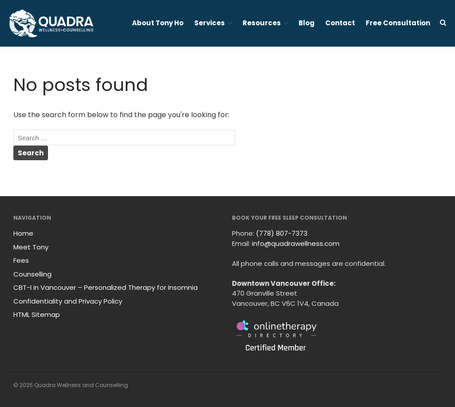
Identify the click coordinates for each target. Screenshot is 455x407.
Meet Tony (30, 247)
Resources (262, 23)
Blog (307, 23)
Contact (340, 23)
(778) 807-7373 (281, 233)
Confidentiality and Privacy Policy (67, 301)
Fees (21, 260)
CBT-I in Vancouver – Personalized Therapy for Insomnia (105, 287)
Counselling (32, 274)
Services (209, 23)
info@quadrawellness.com (295, 243)
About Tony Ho (158, 23)
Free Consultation (398, 23)
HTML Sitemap (36, 314)
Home (23, 233)
